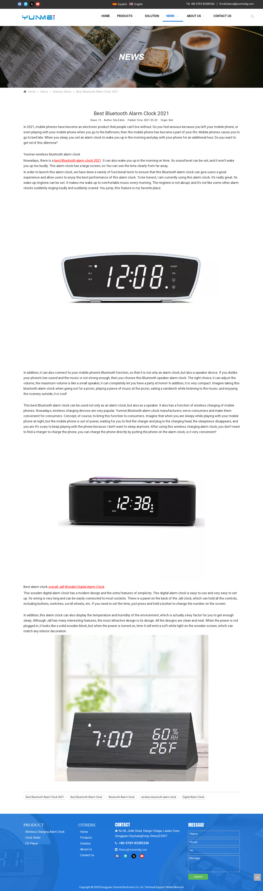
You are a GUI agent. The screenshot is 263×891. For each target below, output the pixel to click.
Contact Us (87, 855)
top (257, 877)
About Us (86, 849)
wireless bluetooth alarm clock (158, 797)
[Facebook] (19, 4)
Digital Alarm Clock (193, 797)
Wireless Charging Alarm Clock (45, 832)
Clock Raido (32, 837)
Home (84, 832)
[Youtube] (38, 4)
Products (86, 837)
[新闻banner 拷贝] (131, 57)
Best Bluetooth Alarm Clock (86, 797)
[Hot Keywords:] (252, 16)
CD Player (31, 843)
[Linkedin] (25, 4)
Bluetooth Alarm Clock (122, 797)
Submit (198, 876)
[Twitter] (31, 4)
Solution (85, 843)
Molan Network (175, 887)
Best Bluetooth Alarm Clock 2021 (45, 797)
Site (170, 120)
